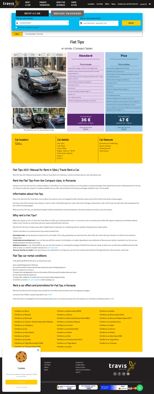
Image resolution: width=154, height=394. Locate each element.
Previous (11, 118)
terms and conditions (34, 279)
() (78, 73)
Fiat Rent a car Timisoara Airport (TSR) (27, 346)
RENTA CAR (27, 2)
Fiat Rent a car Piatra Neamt (24, 332)
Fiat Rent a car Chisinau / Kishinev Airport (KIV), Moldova (33, 321)
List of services (52, 247)
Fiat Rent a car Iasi (20, 329)
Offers (107, 4)
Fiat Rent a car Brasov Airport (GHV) (112, 314)
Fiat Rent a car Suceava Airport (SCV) (69, 339)
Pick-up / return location (24, 18)
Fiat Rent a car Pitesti (64, 332)
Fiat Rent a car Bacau (21, 311)
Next (66, 118)
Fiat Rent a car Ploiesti (107, 332)
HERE (50, 294)
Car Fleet (100, 4)
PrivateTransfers (44, 2)
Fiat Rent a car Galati (107, 325)
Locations (91, 4)
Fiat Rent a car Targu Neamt (66, 343)
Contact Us (79, 362)
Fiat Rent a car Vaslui (64, 346)
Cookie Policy (80, 364)
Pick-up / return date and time (90, 18)
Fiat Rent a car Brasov (64, 314)
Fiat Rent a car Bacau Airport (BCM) (69, 311)
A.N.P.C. (78, 372)
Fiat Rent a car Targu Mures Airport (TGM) (28, 343)
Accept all (21, 382)
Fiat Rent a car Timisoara (108, 343)
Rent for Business (60, 2)
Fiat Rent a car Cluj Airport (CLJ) (110, 321)
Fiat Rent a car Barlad (107, 311)
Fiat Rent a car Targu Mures (109, 339)
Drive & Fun (74, 2)
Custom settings (21, 387)
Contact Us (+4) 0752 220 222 (128, 4)
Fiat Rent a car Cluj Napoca (23, 325)
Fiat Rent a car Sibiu (64, 336)
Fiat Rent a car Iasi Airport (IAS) (67, 329)
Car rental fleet (30, 34)
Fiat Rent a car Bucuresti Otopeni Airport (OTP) (115, 318)
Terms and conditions (83, 369)
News (113, 4)
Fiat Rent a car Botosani (22, 314)
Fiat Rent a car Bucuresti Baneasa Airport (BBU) (73, 318)
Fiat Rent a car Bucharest (23, 318)
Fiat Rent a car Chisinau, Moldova (68, 321)
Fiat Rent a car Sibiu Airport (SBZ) (111, 336)
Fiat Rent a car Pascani (107, 329)
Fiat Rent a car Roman (22, 336)
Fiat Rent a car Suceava (22, 339)
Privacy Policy (80, 367)
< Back (16, 34)
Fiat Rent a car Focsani (65, 325)
